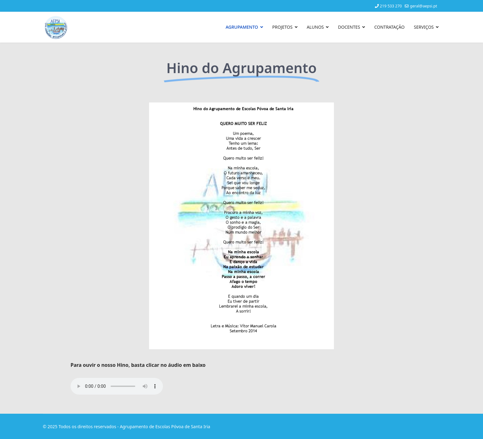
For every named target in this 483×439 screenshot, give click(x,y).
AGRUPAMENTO (241, 27)
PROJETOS (282, 27)
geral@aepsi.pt (423, 6)
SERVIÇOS (424, 27)
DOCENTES (349, 27)
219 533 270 (391, 6)
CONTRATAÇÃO (389, 27)
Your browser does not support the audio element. (117, 386)
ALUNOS (315, 27)
